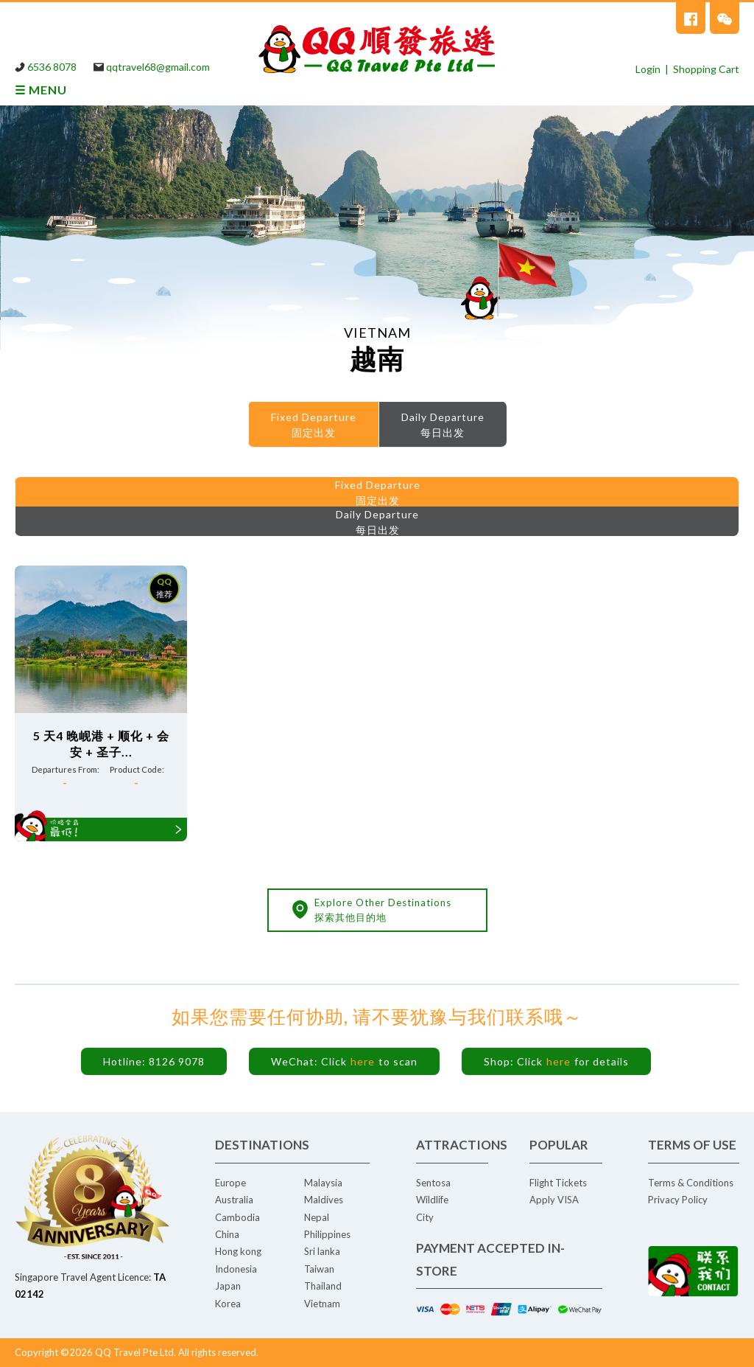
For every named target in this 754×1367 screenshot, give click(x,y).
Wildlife (432, 1200)
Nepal (316, 1217)
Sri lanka (322, 1251)
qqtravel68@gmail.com (158, 66)
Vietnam (322, 1303)
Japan (228, 1286)
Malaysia (323, 1183)
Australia (234, 1200)
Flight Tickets (558, 1183)
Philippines (327, 1234)
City (425, 1217)
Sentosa (433, 1183)
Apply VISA (554, 1200)
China (227, 1234)
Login (647, 69)
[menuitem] (313, 425)
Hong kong (238, 1251)
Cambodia (237, 1217)
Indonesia (236, 1269)
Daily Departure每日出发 (443, 425)
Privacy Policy (678, 1200)
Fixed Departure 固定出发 (313, 425)
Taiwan (319, 1269)
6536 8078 (52, 66)
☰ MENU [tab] (41, 90)
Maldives (323, 1200)
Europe (230, 1183)
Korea (228, 1303)
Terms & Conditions (690, 1183)
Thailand (323, 1286)
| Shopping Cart (699, 69)
